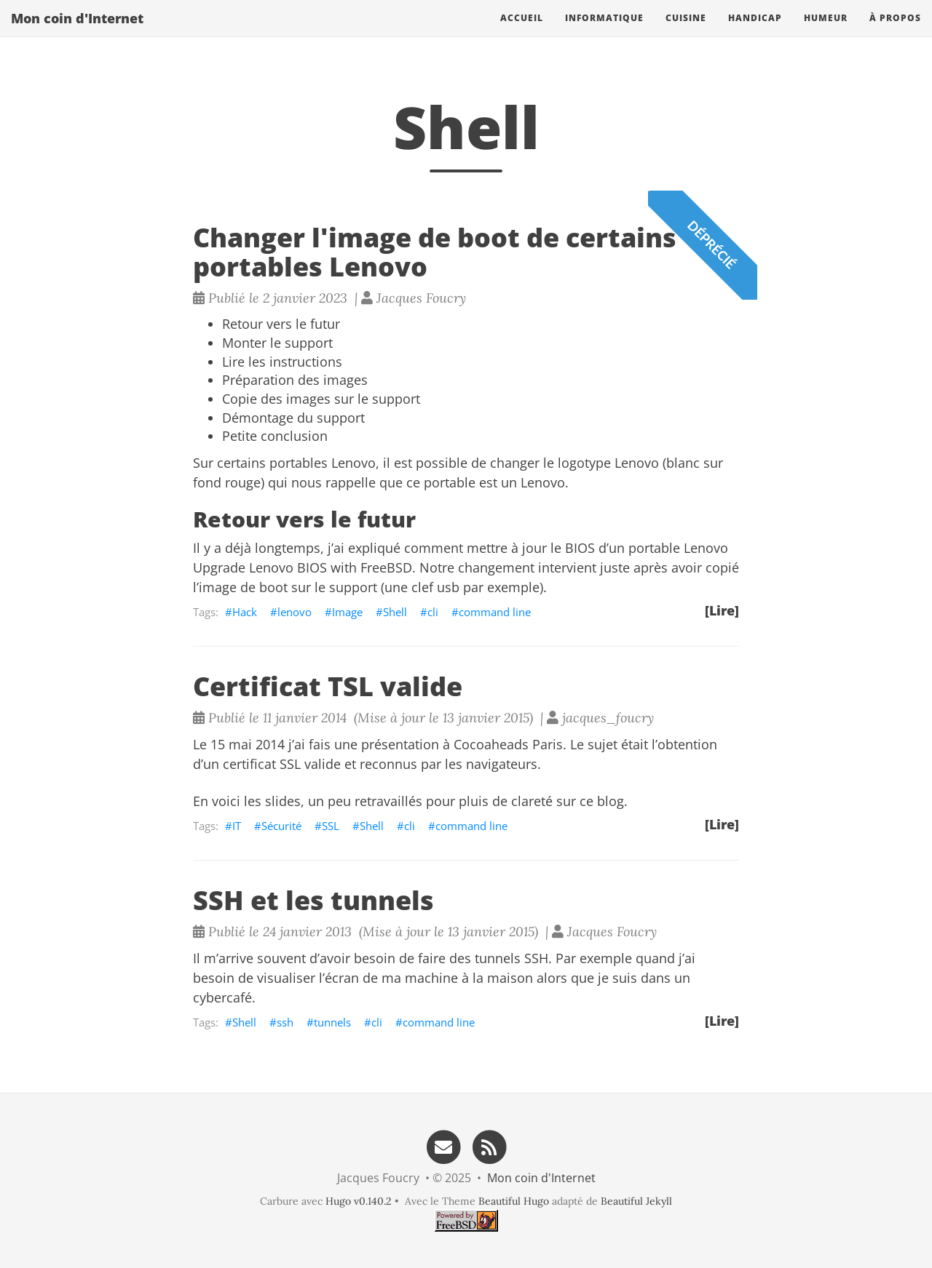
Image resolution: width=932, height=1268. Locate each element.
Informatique (604, 32)
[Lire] (722, 610)
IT (236, 825)
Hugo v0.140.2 (358, 1201)
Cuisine (686, 32)
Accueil (521, 32)
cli (432, 612)
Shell (395, 612)
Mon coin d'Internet (77, 32)
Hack (244, 612)
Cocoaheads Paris (508, 744)
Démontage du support (293, 417)
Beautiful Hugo (513, 1201)
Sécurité (281, 825)
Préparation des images (295, 379)
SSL (330, 825)
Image (347, 612)
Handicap (755, 32)
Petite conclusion (275, 435)
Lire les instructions (282, 361)
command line (495, 612)
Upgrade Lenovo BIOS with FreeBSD (302, 567)
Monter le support (277, 342)
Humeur (826, 32)
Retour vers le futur (281, 323)
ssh (285, 1022)
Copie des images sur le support (321, 398)
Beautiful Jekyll (636, 1201)
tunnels (332, 1022)
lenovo (294, 612)
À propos (895, 32)
